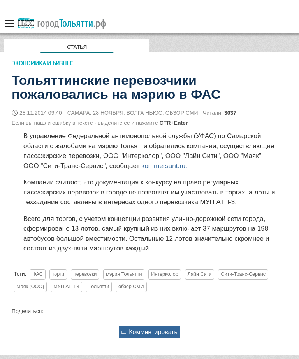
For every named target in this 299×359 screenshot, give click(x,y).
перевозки (85, 274)
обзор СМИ (131, 286)
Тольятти (98, 286)
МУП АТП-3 (66, 286)
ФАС (37, 274)
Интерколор (164, 274)
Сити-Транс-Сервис (243, 274)
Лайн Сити (200, 274)
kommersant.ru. (164, 166)
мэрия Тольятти (124, 274)
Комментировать (149, 332)
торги (58, 274)
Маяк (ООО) (30, 286)
